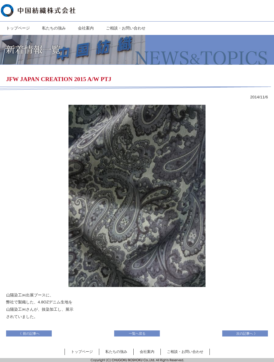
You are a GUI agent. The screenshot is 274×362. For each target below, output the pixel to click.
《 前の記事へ (30, 333)
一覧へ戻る (137, 333)
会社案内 (86, 28)
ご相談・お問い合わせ (126, 28)
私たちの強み (54, 28)
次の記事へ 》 (245, 333)
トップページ (18, 28)
